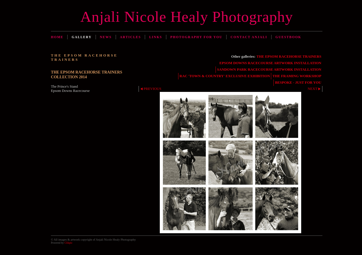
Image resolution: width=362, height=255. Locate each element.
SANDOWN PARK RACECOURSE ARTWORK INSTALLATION (269, 70)
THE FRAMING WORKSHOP (296, 76)
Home (57, 37)
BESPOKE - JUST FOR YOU (298, 83)
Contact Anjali (248, 37)
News (106, 37)
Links (155, 37)
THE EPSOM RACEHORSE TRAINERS (289, 57)
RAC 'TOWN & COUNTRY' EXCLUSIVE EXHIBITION (225, 76)
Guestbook (288, 37)
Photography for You (196, 37)
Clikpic (68, 242)
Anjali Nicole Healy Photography (186, 16)
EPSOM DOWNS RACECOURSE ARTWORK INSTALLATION (270, 63)
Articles (130, 37)
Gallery (82, 37)
